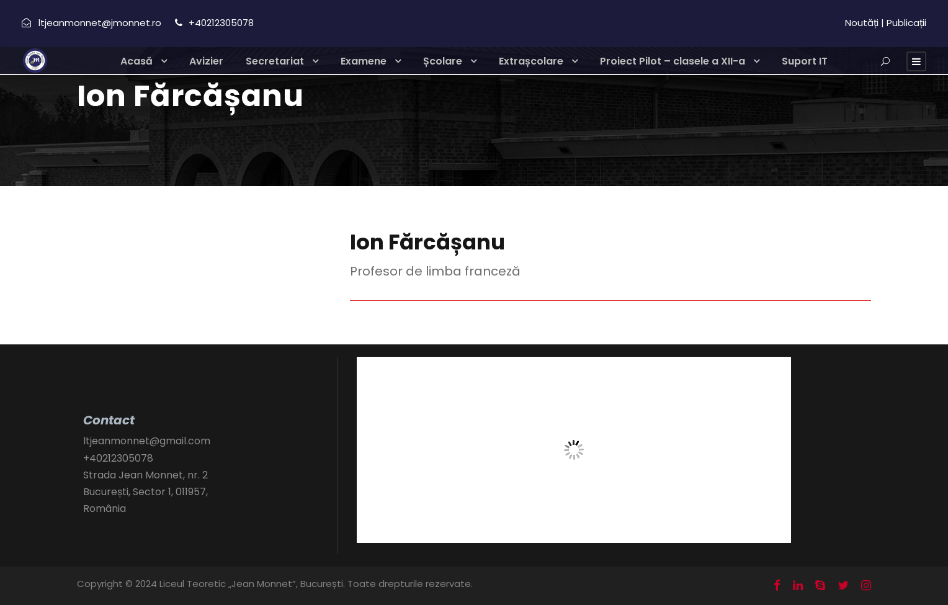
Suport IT (805, 61)
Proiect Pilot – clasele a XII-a (672, 61)
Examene (364, 61)
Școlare (442, 61)
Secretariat (275, 61)
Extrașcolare (531, 61)
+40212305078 (118, 458)
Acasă (136, 61)
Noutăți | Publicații (885, 22)
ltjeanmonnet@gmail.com (146, 441)
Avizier (206, 61)
